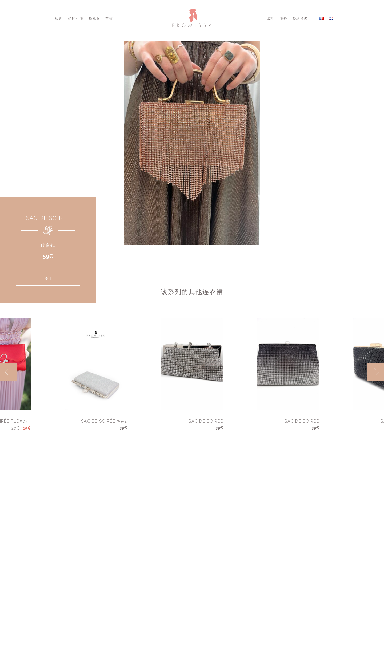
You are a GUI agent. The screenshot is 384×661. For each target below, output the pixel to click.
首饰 (109, 19)
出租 (270, 19)
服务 (283, 19)
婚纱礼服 (75, 19)
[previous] (8, 372)
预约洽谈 (300, 19)
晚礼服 (94, 19)
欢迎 (59, 19)
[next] (375, 372)
